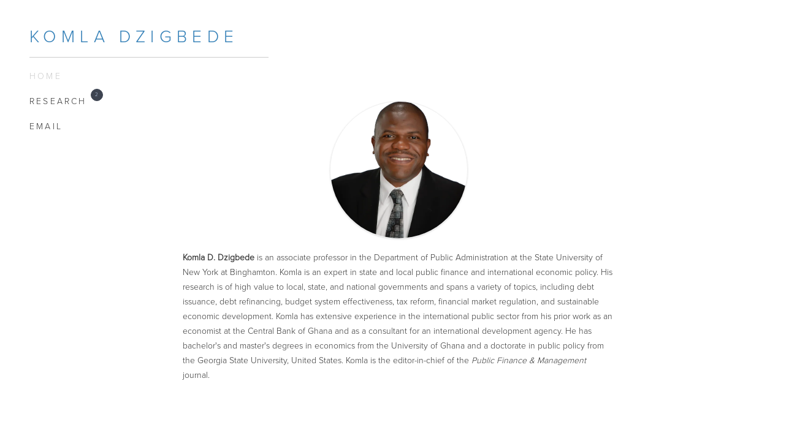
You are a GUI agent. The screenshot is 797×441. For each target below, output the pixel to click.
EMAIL (46, 126)
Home (45, 76)
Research (63, 101)
